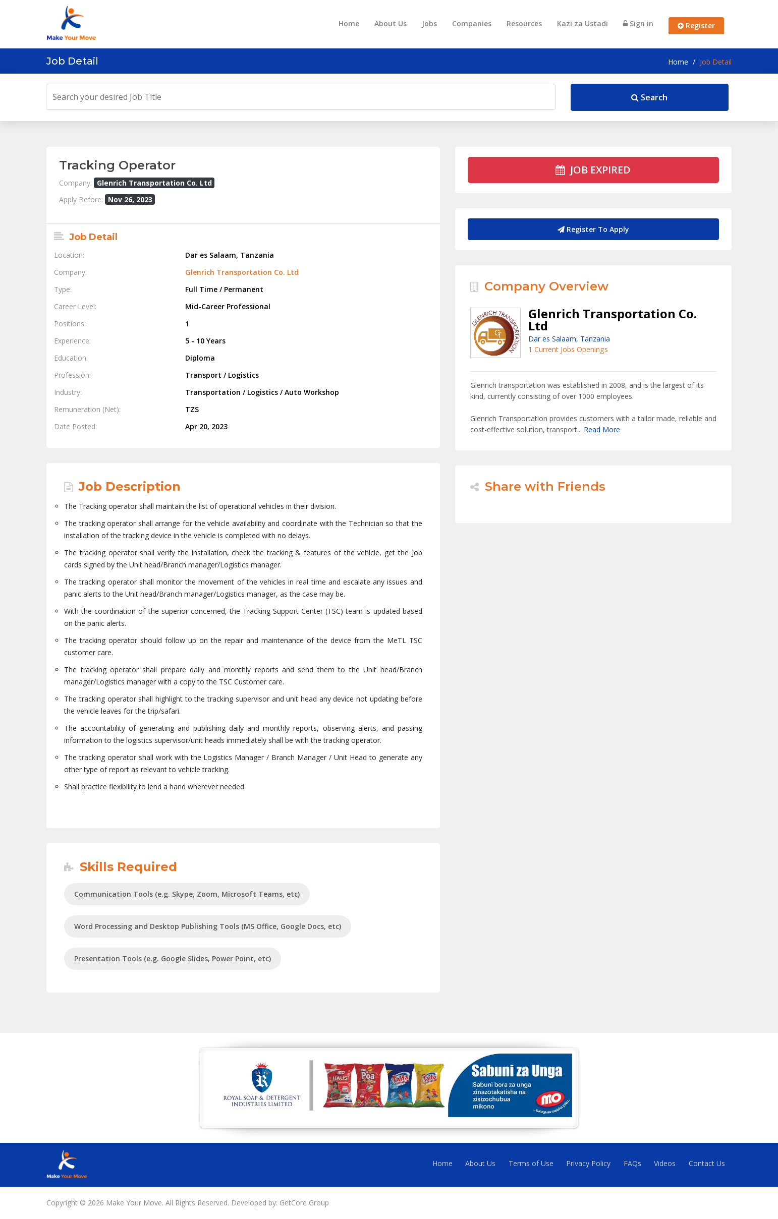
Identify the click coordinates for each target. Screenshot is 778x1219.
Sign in (638, 23)
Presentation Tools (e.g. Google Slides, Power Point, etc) (172, 958)
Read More (602, 429)
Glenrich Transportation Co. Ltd (241, 272)
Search (649, 97)
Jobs (429, 23)
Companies (471, 23)
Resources (524, 23)
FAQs (632, 1163)
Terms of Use (531, 1163)
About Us (390, 23)
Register (696, 25)
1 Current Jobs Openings (567, 349)
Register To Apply (593, 229)
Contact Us (707, 1163)
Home (349, 23)
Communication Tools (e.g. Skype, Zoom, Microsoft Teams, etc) (187, 894)
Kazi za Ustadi (582, 23)
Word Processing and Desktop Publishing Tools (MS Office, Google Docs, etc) (207, 926)
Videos (665, 1163)
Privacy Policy (588, 1163)
